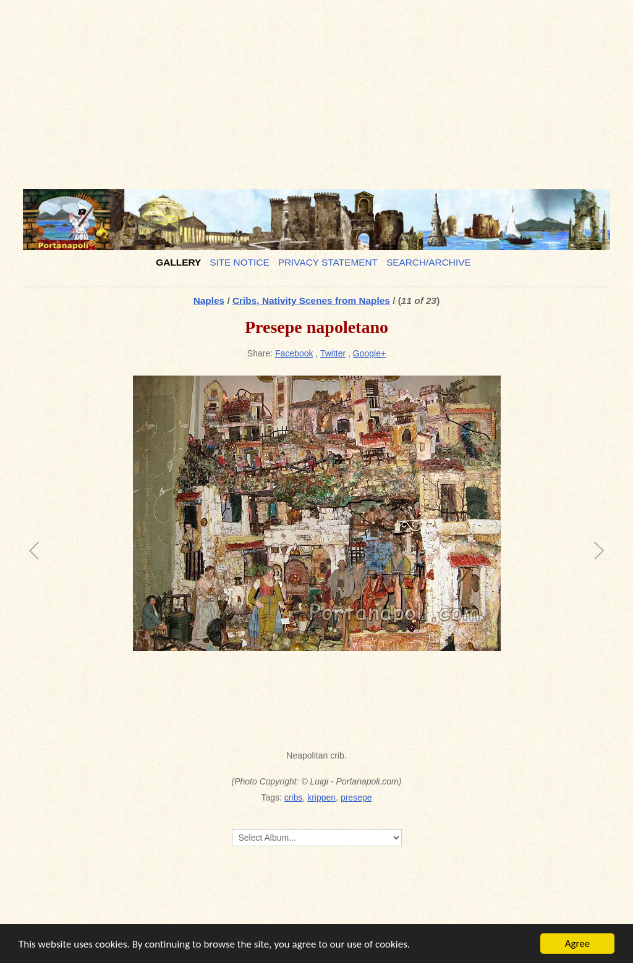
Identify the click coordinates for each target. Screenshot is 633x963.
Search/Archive (428, 262)
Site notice (240, 262)
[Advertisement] (316, 89)
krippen (321, 797)
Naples (208, 300)
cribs (293, 797)
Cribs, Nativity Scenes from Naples (311, 300)
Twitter (333, 353)
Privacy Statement (328, 262)
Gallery (178, 262)
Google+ (369, 353)
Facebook (294, 353)
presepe (356, 797)
